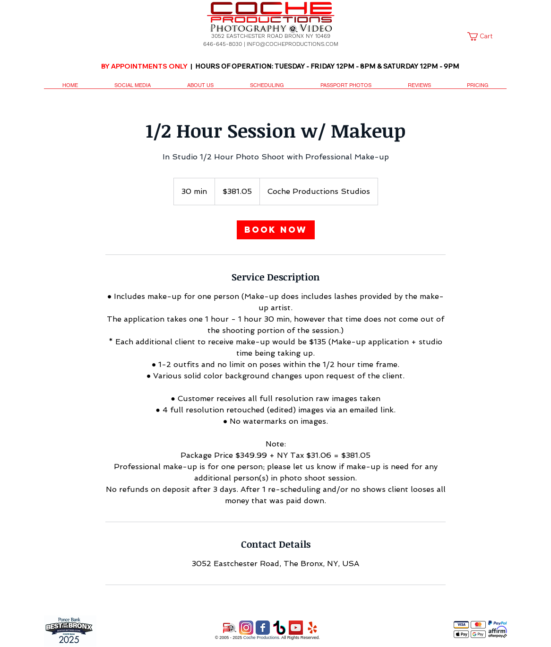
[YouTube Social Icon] (296, 628)
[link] (485, 36)
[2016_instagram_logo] (246, 628)
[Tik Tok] (279, 628)
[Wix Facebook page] (263, 628)
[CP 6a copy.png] (230, 628)
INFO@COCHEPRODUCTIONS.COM (292, 44)
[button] (132, 88)
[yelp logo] (312, 628)
